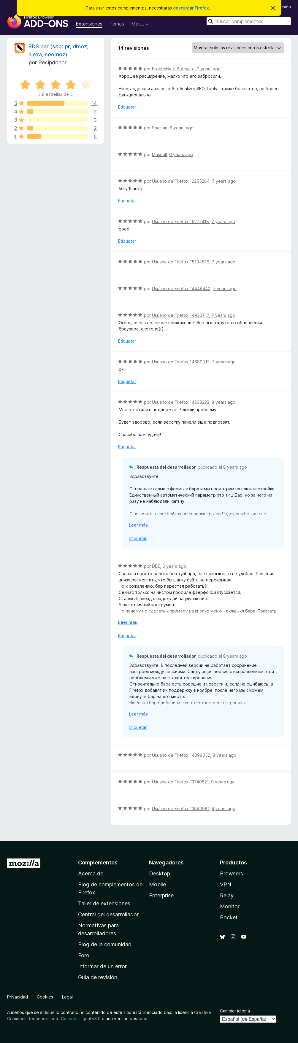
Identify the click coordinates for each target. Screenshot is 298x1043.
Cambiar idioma (235, 1010)
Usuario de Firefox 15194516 (180, 261)
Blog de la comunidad (104, 944)
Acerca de (90, 873)
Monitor (230, 906)
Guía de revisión (97, 977)
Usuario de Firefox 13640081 (180, 808)
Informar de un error (102, 966)
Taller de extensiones (104, 903)
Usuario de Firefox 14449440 (181, 288)
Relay (227, 895)
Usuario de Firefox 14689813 (181, 361)
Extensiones (89, 24)
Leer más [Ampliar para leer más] (138, 524)
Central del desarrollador (108, 914)
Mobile (157, 884)
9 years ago (223, 781)
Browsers (231, 873)
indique (47, 1012)
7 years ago (224, 181)
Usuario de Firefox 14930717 (180, 315)
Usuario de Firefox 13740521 (180, 781)
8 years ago (223, 402)
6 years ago (182, 127)
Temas (117, 24)
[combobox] (249, 21)
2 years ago (209, 68)
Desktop (159, 873)
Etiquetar (127, 106)
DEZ (156, 566)
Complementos (98, 862)
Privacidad (17, 996)
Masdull (159, 154)
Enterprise (161, 895)
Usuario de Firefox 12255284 (181, 181)
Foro (83, 955)
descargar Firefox (191, 7)
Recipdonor (52, 62)
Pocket (229, 917)
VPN (225, 884)
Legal (67, 996)
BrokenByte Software (173, 68)
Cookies (45, 996)
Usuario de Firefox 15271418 (180, 221)
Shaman (159, 127)
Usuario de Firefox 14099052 (181, 755)
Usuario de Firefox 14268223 (180, 402)
